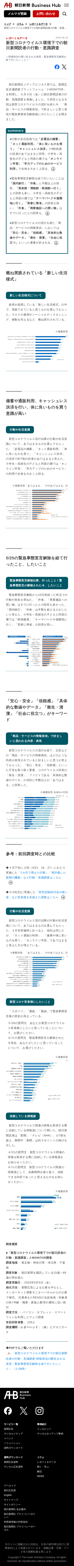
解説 (39, 1471)
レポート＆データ (38, 24)
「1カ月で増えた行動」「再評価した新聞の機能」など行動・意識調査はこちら (36, 877)
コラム (20, 24)
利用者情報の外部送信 (16, 1522)
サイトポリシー (12, 1504)
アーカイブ (10, 1485)
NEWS (40, 1476)
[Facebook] (8, 1411)
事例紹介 (42, 1424)
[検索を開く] (64, 14)
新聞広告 (8, 1429)
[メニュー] (66, 5)
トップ (7, 24)
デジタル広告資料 (13, 1466)
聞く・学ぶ (43, 1466)
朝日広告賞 (10, 1490)
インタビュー (44, 1429)
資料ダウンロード (13, 1447)
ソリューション (12, 1443)
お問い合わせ (45, 13)
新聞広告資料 (11, 1462)
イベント (8, 1438)
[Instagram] (39, 1411)
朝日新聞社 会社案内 (15, 1509)
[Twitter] (24, 1411)
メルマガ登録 (17, 13)
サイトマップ (11, 1499)
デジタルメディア (13, 1433)
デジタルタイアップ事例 (50, 1433)
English (8, 1495)
